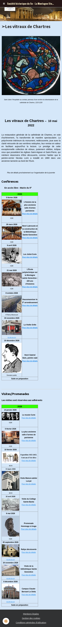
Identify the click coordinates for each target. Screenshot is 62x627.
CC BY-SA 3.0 (12, 337)
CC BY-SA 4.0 (10, 559)
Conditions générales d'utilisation (31, 622)
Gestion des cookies (31, 618)
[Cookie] (6, 621)
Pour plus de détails (30, 214)
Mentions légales (31, 614)
